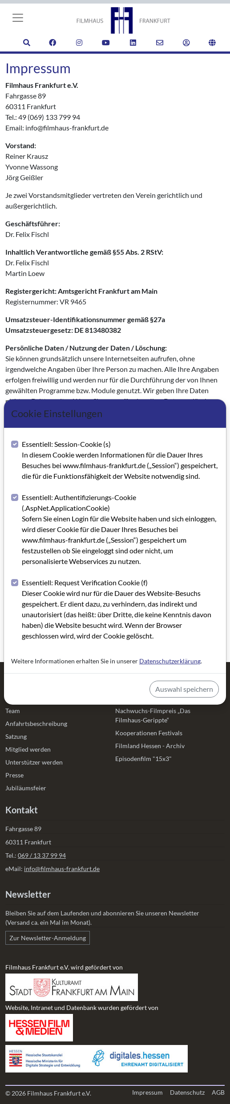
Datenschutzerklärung (170, 661)
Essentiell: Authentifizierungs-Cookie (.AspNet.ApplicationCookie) (120, 530)
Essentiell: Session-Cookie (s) (120, 460)
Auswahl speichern (184, 689)
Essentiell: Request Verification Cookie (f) (120, 609)
